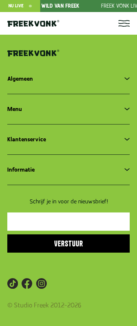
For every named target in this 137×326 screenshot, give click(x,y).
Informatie (21, 170)
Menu (14, 109)
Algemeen (20, 79)
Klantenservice (26, 139)
